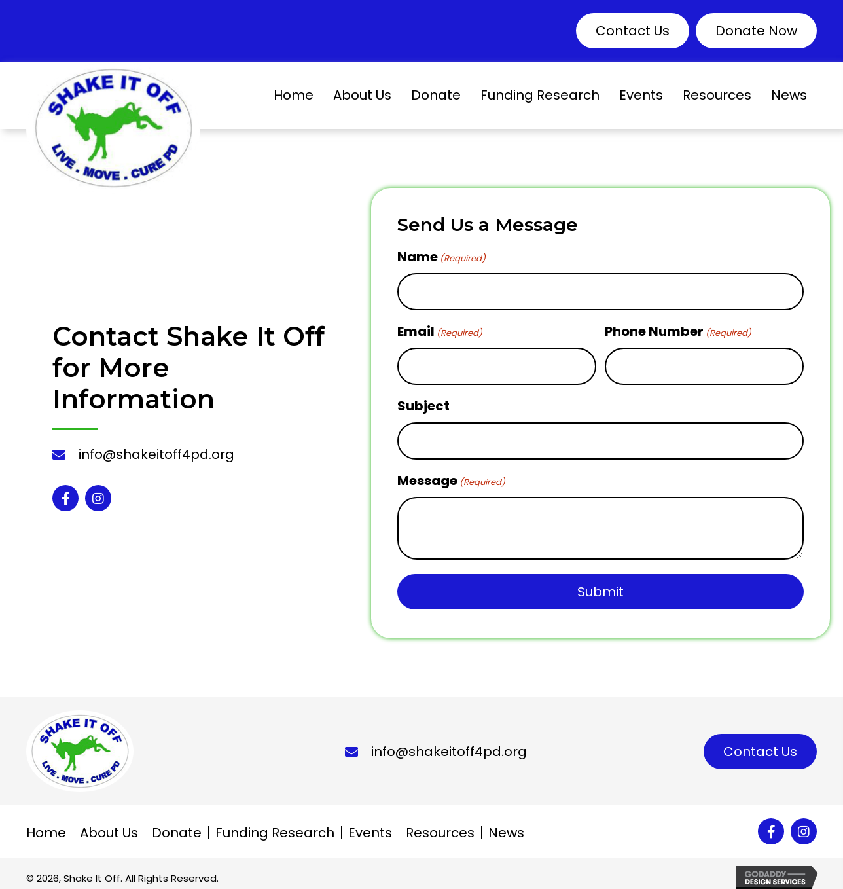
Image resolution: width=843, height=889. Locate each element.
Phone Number (678, 328)
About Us (109, 824)
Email (439, 328)
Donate (177, 824)
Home (46, 824)
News (506, 824)
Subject (423, 400)
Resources (440, 824)
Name (441, 256)
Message (451, 472)
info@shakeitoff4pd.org (156, 450)
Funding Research (274, 824)
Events (370, 824)
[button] (632, 30)
